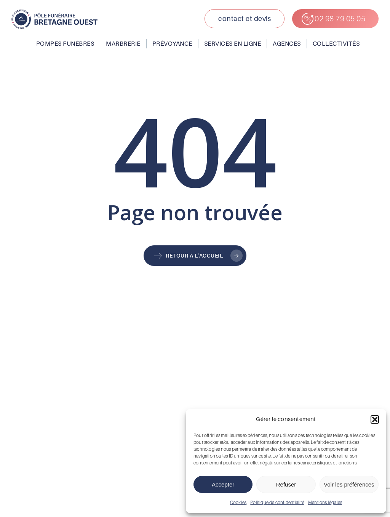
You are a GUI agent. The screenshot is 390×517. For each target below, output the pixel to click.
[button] (375, 419)
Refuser (286, 484)
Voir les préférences (349, 484)
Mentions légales (325, 502)
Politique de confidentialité (277, 502)
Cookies (238, 502)
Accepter (223, 484)
